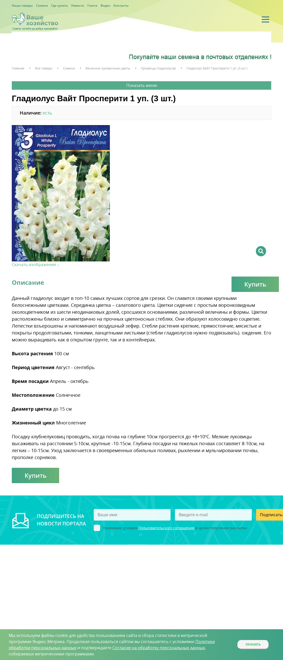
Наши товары (22, 5)
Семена (42, 5)
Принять (253, 644)
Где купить (59, 5)
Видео (105, 5)
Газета (92, 5)
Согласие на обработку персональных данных (158, 648)
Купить (255, 284)
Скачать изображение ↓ (35, 264)
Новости (77, 5)
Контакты (121, 5)
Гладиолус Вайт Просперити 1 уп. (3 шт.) (216, 68)
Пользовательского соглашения (166, 527)
